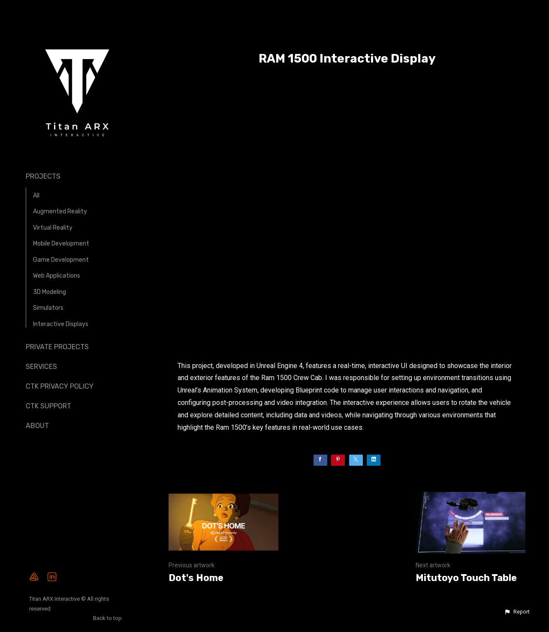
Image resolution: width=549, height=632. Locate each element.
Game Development (61, 260)
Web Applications (56, 275)
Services (41, 366)
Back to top (108, 618)
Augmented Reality (60, 211)
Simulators (48, 308)
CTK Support (48, 406)
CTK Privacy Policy (60, 386)
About (37, 426)
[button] (517, 612)
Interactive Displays (60, 324)
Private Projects (57, 347)
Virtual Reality (52, 227)
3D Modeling (49, 292)
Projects (43, 176)
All (36, 195)
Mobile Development (61, 243)
